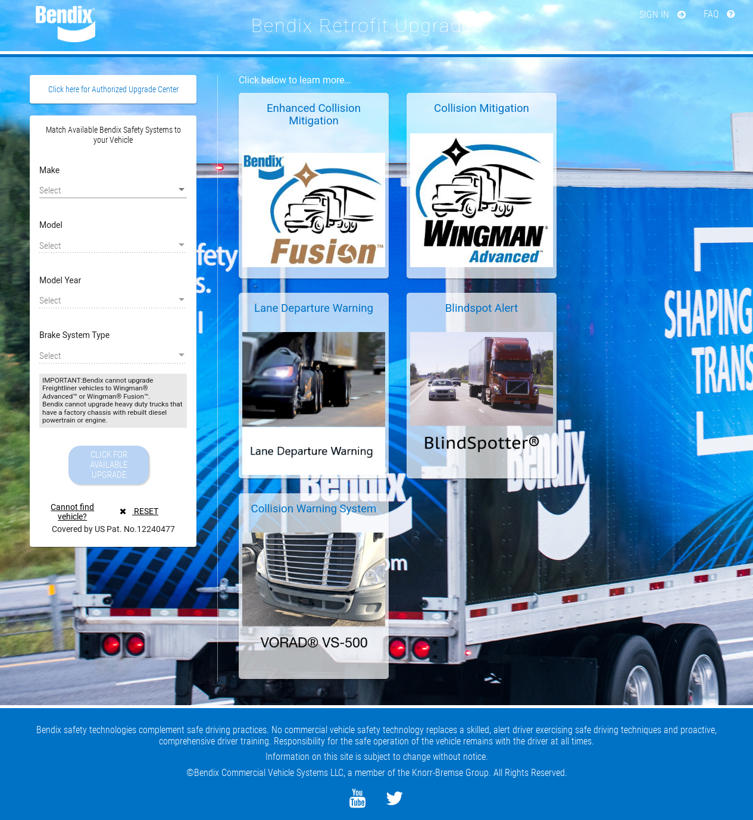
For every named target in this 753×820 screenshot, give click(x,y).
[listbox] (113, 190)
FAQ (719, 14)
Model (51, 225)
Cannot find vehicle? (72, 511)
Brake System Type (74, 335)
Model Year (60, 280)
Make (49, 170)
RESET (139, 511)
